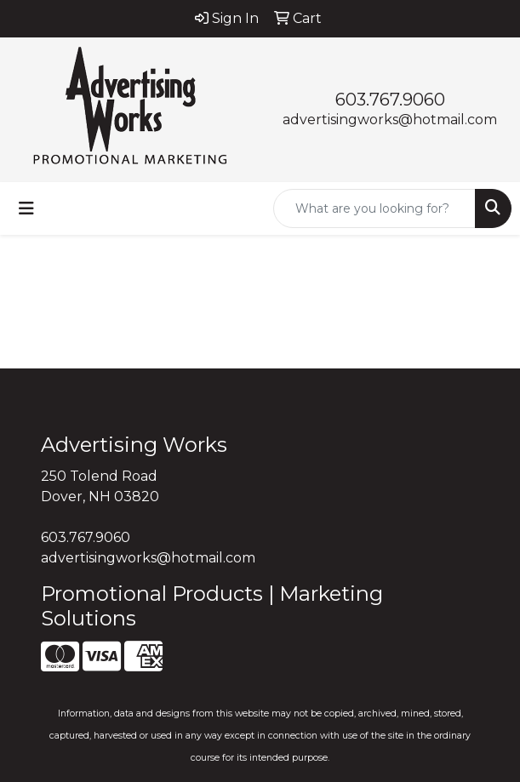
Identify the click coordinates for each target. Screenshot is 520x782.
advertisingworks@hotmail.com (390, 119)
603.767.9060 (390, 99)
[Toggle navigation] (26, 208)
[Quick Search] (374, 208)
